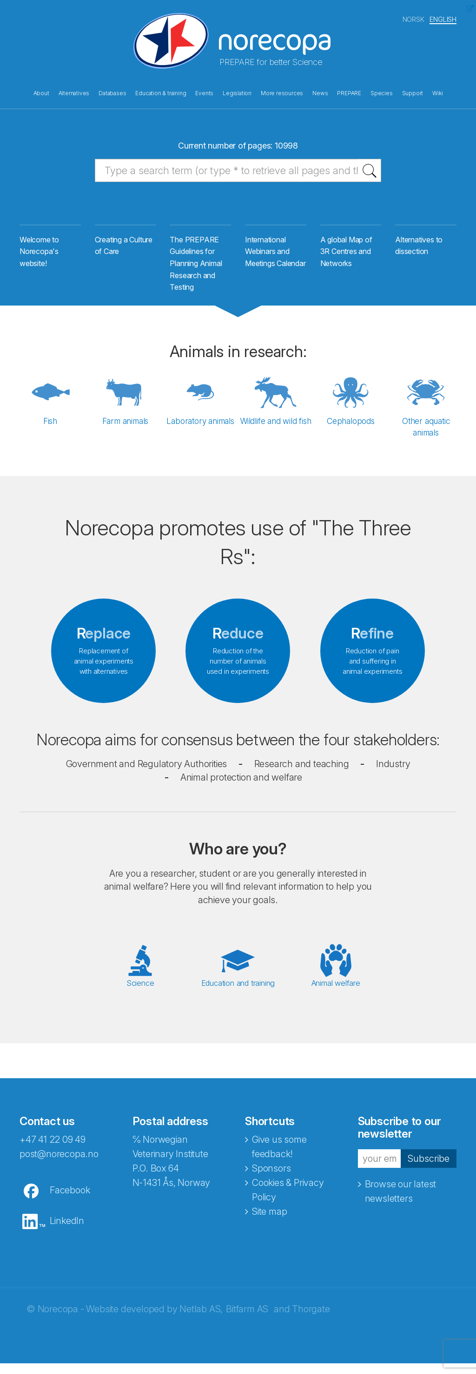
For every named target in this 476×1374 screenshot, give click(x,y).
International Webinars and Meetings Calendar (275, 258)
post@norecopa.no (59, 1164)
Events (204, 92)
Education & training (160, 92)
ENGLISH (443, 18)
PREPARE (349, 92)
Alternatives (74, 92)
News (320, 92)
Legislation (237, 92)
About (41, 92)
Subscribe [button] (429, 1169)
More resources (282, 92)
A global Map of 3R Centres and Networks (346, 258)
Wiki (437, 92)
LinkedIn (67, 1231)
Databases (112, 92)
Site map (269, 1222)
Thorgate (311, 1319)
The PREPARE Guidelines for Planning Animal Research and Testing (196, 270)
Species (381, 92)
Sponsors (271, 1179)
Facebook (70, 1200)
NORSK (413, 18)
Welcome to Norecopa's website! (39, 258)
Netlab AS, (201, 1319)
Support (412, 92)
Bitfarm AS (247, 1319)
